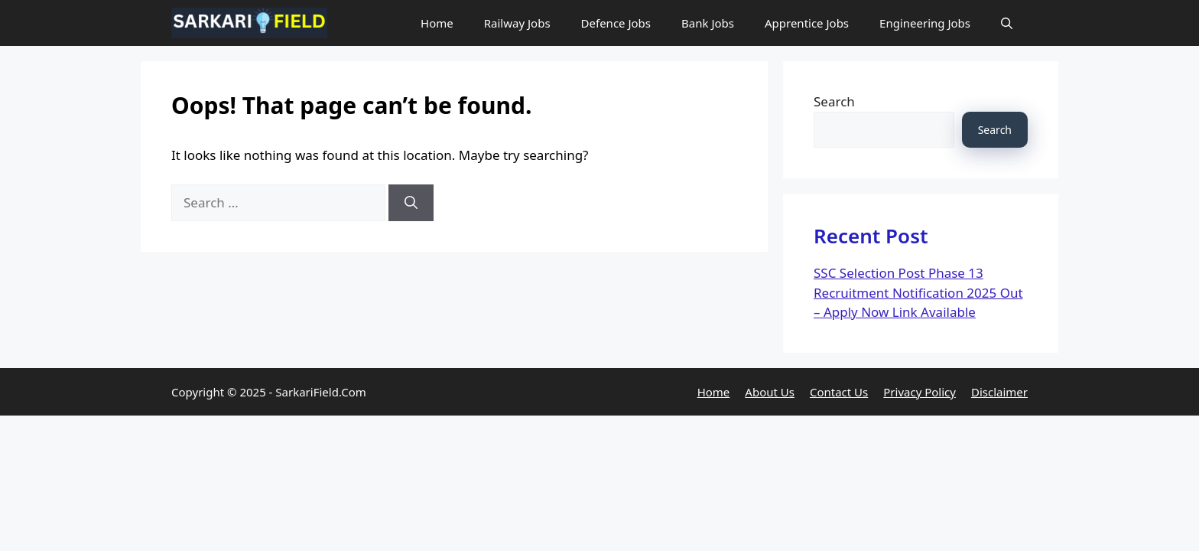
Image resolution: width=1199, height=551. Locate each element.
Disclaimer (999, 391)
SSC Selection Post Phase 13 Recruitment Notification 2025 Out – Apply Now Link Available (918, 292)
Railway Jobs (517, 23)
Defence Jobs (616, 23)
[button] (1007, 23)
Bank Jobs (707, 23)
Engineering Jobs (924, 23)
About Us (769, 391)
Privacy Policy (919, 391)
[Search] (411, 202)
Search (834, 101)
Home (437, 23)
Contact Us (839, 391)
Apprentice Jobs (807, 23)
